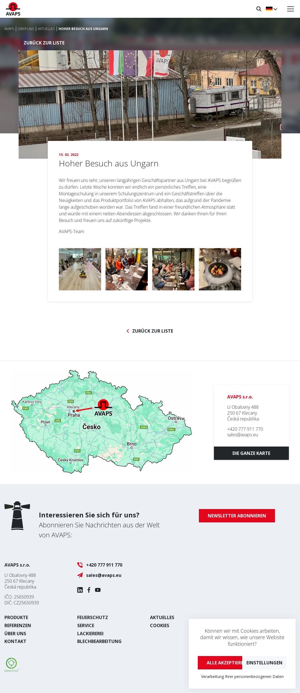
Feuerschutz (92, 617)
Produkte (16, 617)
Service (85, 625)
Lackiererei (90, 633)
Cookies (159, 625)
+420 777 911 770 (245, 429)
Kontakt (15, 641)
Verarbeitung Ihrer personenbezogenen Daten (242, 676)
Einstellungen (264, 663)
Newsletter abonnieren (237, 516)
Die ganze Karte (251, 453)
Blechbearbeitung (99, 641)
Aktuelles (162, 617)
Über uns (15, 633)
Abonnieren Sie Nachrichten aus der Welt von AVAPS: (99, 524)
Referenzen (17, 625)
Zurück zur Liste (44, 43)
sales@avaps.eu (242, 435)
